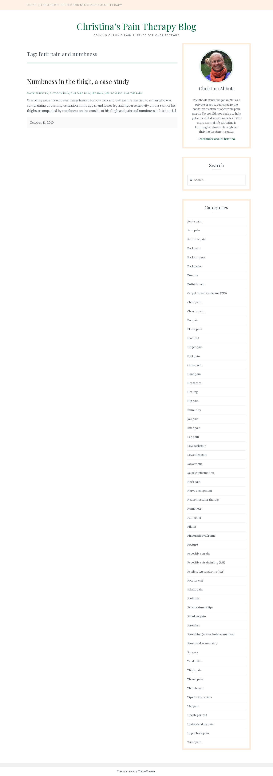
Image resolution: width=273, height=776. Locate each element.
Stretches (193, 625)
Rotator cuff (195, 580)
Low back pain (196, 446)
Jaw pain (193, 419)
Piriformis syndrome (201, 535)
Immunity (194, 410)
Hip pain (193, 401)
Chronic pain (80, 93)
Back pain (193, 248)
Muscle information (200, 473)
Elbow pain (194, 329)
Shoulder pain (196, 616)
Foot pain (193, 356)
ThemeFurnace (147, 771)
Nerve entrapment (199, 490)
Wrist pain (194, 742)
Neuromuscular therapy (124, 93)
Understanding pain (200, 724)
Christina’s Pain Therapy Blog (137, 26)
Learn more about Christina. (216, 139)
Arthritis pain (196, 239)
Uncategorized (197, 715)
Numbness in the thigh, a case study (80, 81)
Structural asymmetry (202, 643)
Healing (192, 392)
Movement (194, 464)
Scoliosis (193, 598)
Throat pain (195, 679)
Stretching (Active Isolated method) (211, 634)
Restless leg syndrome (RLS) (205, 571)
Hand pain (194, 374)
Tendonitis (194, 661)
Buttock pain (59, 93)
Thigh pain (194, 670)
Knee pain (193, 428)
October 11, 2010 (42, 122)
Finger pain (195, 347)
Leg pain (97, 93)
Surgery (192, 652)
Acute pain (194, 221)
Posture (192, 544)
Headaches (194, 383)
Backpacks (194, 266)
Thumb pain (195, 688)
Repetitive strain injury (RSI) (206, 562)
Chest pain (194, 302)
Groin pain (194, 365)
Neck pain (193, 482)
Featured (193, 338)
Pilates (191, 526)
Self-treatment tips (200, 607)
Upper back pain (198, 733)
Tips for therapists (199, 697)
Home (31, 4)
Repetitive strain (198, 553)
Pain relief (194, 517)
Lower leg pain (197, 455)
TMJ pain (193, 706)
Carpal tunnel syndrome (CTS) (207, 293)
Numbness (194, 508)
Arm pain (193, 230)
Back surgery (37, 93)
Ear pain (193, 320)
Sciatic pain (195, 589)
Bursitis (192, 275)
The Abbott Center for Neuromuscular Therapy (81, 4)
